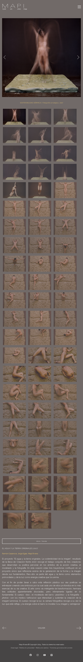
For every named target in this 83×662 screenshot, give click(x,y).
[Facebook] (31, 655)
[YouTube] (45, 655)
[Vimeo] (51, 655)
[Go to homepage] (14, 6)
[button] (79, 7)
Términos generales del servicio (61, 648)
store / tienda (41, 541)
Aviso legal (14, 648)
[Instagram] (38, 655)
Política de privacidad (26, 648)
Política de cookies (42, 648)
